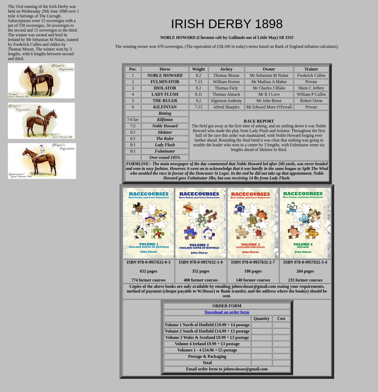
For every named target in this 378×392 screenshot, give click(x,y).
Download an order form (226, 312)
